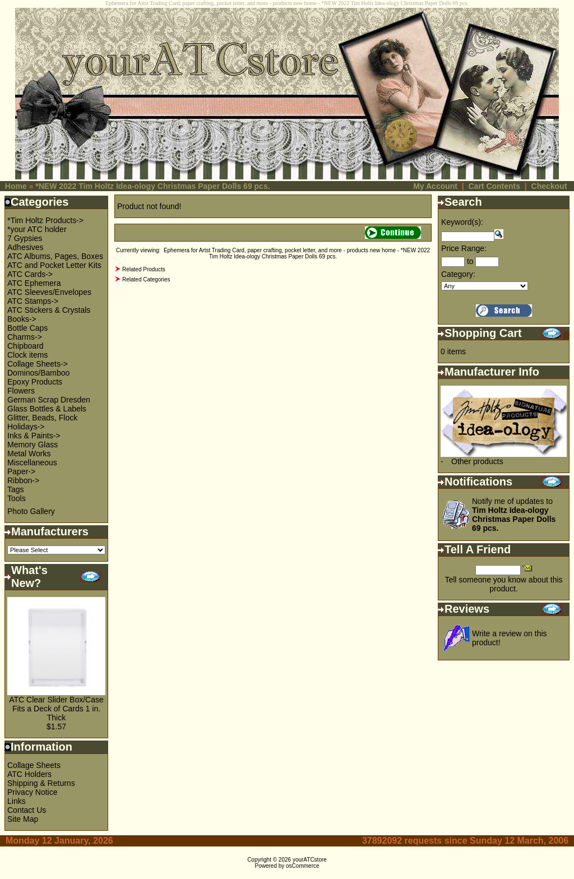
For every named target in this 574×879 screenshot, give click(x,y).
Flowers (21, 390)
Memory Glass (32, 444)
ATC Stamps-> (32, 301)
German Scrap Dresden (48, 399)
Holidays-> (26, 426)
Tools (16, 498)
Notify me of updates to (514, 515)
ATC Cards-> (30, 274)
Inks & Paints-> (34, 435)
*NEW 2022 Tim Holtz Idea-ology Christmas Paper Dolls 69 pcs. (152, 186)
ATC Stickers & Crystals (48, 310)
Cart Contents (494, 186)
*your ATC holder (37, 229)
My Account (435, 186)
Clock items (27, 354)
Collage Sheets (34, 765)
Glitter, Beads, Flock (42, 417)
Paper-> (21, 471)
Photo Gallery (31, 511)
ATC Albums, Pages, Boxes (55, 256)
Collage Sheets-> (37, 363)
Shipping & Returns (41, 783)
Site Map (22, 819)
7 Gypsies (24, 238)
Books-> (21, 318)
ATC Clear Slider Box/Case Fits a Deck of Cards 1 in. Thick (56, 708)
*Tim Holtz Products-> (45, 220)
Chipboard (25, 345)
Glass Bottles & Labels (46, 408)
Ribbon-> (23, 480)
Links (16, 801)
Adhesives (25, 247)
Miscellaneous (32, 462)
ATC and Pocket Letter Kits (54, 265)
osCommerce (302, 866)
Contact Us (26, 810)
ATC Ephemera (34, 283)
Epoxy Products (34, 381)
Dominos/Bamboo (38, 372)
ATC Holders (29, 774)
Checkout (549, 186)
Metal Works (29, 453)
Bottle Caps (27, 327)
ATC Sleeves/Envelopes (49, 292)
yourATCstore (310, 860)
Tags (15, 489)
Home (16, 186)
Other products (477, 461)
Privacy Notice (32, 792)
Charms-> (24, 336)
